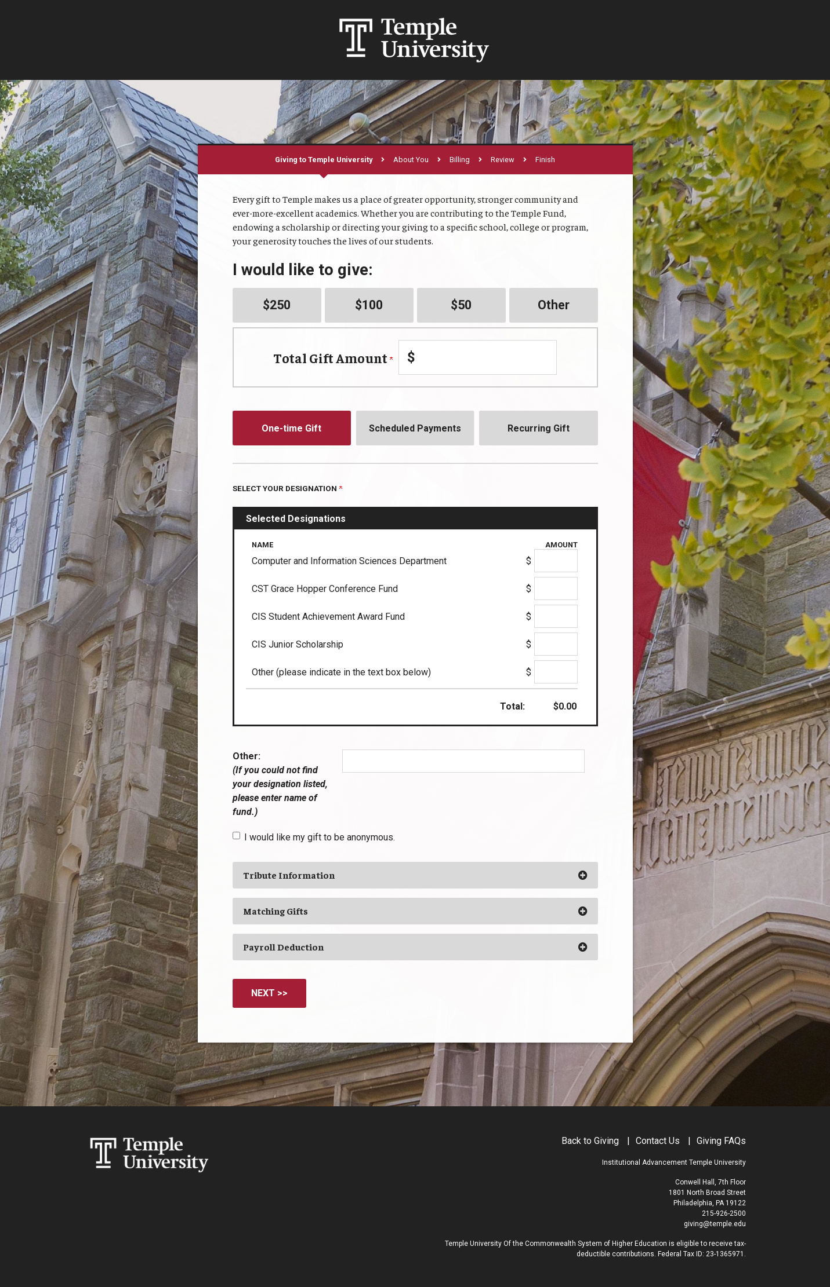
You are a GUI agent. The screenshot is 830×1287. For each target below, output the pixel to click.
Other (554, 305)
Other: (280, 784)
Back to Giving (590, 1140)
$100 (369, 305)
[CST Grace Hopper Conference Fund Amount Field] (556, 588)
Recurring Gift (539, 428)
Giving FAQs (721, 1140)
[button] (415, 875)
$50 (461, 305)
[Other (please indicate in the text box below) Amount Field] (556, 671)
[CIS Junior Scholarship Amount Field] (556, 644)
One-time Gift (291, 428)
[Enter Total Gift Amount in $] (477, 357)
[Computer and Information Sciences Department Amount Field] (556, 560)
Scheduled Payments (415, 428)
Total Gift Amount (333, 357)
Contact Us (658, 1140)
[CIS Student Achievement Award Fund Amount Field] (556, 616)
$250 (277, 305)
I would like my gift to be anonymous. (319, 837)
